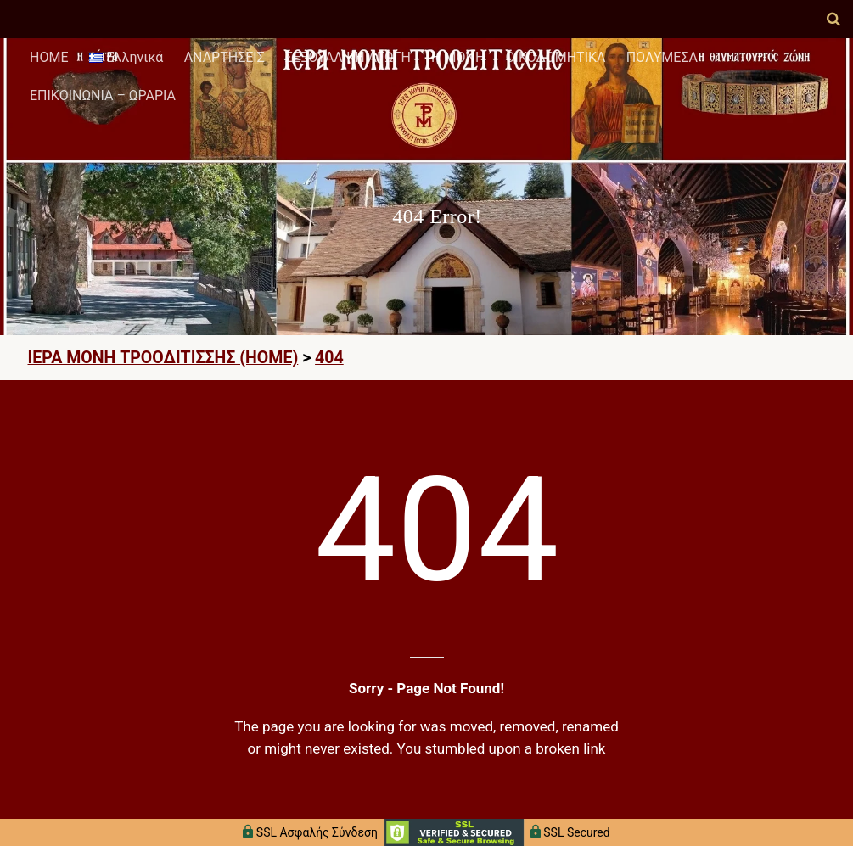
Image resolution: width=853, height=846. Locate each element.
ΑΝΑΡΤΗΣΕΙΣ (224, 57)
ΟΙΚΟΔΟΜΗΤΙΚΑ (556, 57)
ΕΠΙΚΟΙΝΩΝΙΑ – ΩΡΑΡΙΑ (103, 95)
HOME (49, 57)
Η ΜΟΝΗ (458, 57)
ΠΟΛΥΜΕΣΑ (662, 57)
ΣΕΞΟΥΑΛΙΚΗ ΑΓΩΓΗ (348, 57)
